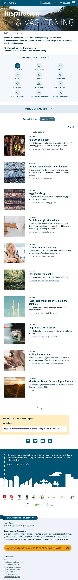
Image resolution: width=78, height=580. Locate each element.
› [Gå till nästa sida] (43, 408)
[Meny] (74, 3)
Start (5, 33)
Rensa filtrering (30, 119)
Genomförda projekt (11, 564)
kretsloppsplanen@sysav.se (19, 525)
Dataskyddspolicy (10, 574)
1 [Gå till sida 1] (38, 408)
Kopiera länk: (7, 423)
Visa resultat (47, 119)
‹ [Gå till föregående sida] (34, 408)
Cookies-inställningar (12, 577)
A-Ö (72, 127)
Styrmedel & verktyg (11, 572)
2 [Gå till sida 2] (41, 408)
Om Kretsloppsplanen (12, 569)
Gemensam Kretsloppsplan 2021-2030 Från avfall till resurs (38, 547)
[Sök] (55, 3)
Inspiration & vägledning (13, 562)
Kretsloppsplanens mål (12, 567)
